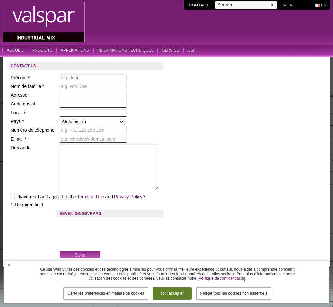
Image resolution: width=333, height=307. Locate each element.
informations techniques (126, 50)
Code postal (23, 103)
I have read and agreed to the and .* (80, 196)
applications (75, 50)
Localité (18, 112)
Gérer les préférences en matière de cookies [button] (105, 293)
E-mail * (19, 138)
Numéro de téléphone (33, 130)
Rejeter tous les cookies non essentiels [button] (233, 293)
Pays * (17, 121)
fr (323, 5)
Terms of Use (90, 196)
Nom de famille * (27, 86)
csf (191, 50)
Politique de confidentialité (221, 278)
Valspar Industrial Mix (44, 22)
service (170, 50)
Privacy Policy (128, 196)
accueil (15, 50)
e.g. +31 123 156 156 (82, 130)
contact (199, 5)
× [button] (8, 265)
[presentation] (109, 231)
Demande (21, 147)
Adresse (19, 95)
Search (225, 4)
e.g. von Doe (74, 86)
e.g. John (70, 77)
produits (42, 50)
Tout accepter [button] (172, 293)
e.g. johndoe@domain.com (88, 138)
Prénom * (20, 77)
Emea (286, 5)
